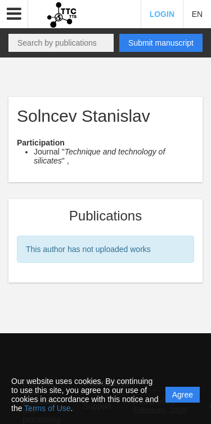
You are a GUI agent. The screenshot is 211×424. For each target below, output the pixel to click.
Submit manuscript (161, 42)
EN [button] (197, 14)
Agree (182, 394)
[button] (14, 14)
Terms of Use (47, 408)
